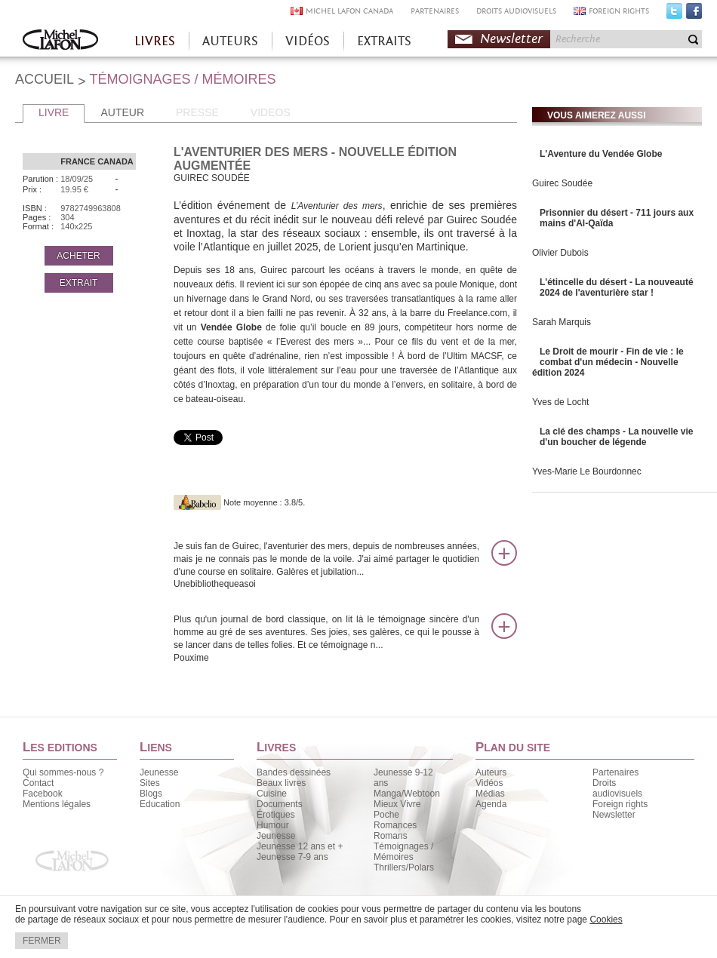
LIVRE (53, 112)
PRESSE (197, 112)
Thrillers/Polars (404, 867)
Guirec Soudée (562, 183)
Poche (386, 814)
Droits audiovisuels (617, 788)
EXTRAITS (384, 41)
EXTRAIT (79, 283)
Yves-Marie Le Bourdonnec (587, 471)
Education (160, 804)
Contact (38, 783)
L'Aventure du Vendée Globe (601, 154)
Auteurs (490, 772)
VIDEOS (271, 112)
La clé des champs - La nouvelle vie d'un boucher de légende (616, 436)
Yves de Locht (560, 402)
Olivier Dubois (560, 252)
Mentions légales (57, 804)
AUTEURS (230, 41)
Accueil (60, 41)
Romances (395, 825)
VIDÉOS (307, 41)
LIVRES (154, 41)
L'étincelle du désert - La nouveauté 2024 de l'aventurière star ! (617, 287)
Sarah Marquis (561, 322)
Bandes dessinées (294, 772)
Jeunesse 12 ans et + (300, 846)
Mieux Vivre (397, 804)
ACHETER (78, 255)
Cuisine (272, 793)
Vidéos (489, 783)
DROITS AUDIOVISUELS (516, 11)
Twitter (674, 14)
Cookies (605, 919)
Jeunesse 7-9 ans (292, 857)
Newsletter (511, 39)
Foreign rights (620, 804)
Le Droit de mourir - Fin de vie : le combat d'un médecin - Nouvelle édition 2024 (608, 362)
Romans (391, 836)
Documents (280, 804)
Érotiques (276, 814)
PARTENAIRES (435, 11)
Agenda (490, 804)
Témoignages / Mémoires (403, 851)
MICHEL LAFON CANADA (349, 11)
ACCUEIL (44, 79)
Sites (150, 783)
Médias (490, 793)
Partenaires (615, 772)
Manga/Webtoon (407, 793)
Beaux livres (281, 783)
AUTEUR (122, 112)
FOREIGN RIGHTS (619, 11)
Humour (273, 825)
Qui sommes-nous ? (63, 772)
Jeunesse (159, 772)
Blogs (151, 793)
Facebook (694, 14)
